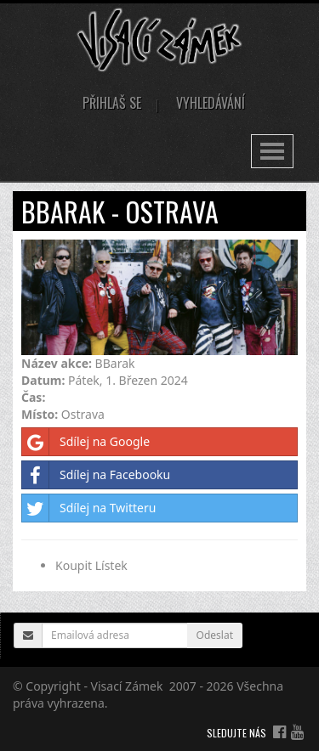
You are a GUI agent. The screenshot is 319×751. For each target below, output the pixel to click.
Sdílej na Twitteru (89, 508)
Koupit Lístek (91, 565)
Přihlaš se (112, 103)
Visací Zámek (127, 686)
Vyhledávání (210, 103)
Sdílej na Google (86, 441)
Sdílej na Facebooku (96, 474)
